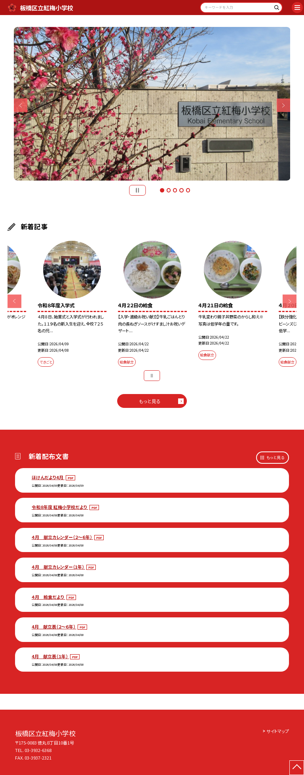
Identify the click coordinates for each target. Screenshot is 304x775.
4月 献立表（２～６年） (54, 626)
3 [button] (175, 190)
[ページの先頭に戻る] (297, 768)
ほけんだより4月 (48, 477)
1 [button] (162, 190)
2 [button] (169, 190)
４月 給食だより (48, 597)
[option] (152, 104)
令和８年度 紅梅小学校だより (60, 507)
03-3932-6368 (38, 750)
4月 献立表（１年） (50, 656)
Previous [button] (21, 105)
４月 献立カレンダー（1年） (58, 567)
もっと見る (150, 401)
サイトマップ (277, 731)
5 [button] (188, 190)
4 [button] (181, 190)
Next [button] (284, 105)
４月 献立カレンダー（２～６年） (62, 537)
